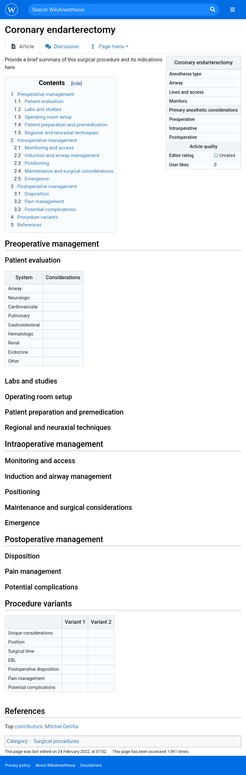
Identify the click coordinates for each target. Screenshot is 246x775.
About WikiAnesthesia (55, 765)
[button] (109, 46)
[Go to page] (212, 10)
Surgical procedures (56, 741)
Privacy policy (17, 765)
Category (17, 741)
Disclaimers (91, 765)
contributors (29, 727)
